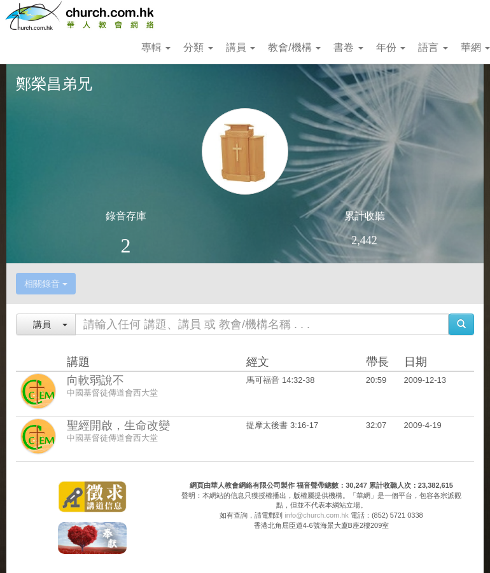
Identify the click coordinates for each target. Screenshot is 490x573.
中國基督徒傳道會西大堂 (112, 392)
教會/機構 (294, 47)
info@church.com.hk (316, 515)
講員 (240, 47)
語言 (432, 47)
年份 (390, 47)
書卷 (348, 47)
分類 (198, 47)
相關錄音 (45, 284)
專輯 (156, 47)
